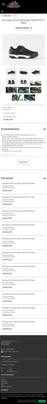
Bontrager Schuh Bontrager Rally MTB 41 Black (23, 21)
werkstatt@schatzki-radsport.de (10, 361)
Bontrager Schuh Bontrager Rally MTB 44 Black (18, 280)
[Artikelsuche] (2, 12)
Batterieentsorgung (6, 386)
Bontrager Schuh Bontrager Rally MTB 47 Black (18, 322)
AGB (2, 385)
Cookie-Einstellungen (24, 401)
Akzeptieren (42, 401)
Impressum (4, 381)
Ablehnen (34, 401)
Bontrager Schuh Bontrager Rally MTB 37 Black (18, 197)
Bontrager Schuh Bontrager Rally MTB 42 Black (18, 252)
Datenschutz (4, 383)
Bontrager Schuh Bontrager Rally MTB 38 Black (18, 211)
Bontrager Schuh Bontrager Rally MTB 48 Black (18, 183)
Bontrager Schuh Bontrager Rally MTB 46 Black (18, 308)
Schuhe (15, 16)
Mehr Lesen (23, 162)
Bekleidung (7, 16)
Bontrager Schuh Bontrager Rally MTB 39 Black (18, 225)
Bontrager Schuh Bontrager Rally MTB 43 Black (18, 266)
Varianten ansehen (22, 28)
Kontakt (3, 379)
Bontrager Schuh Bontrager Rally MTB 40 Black (18, 239)
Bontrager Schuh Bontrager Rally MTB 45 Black (18, 294)
